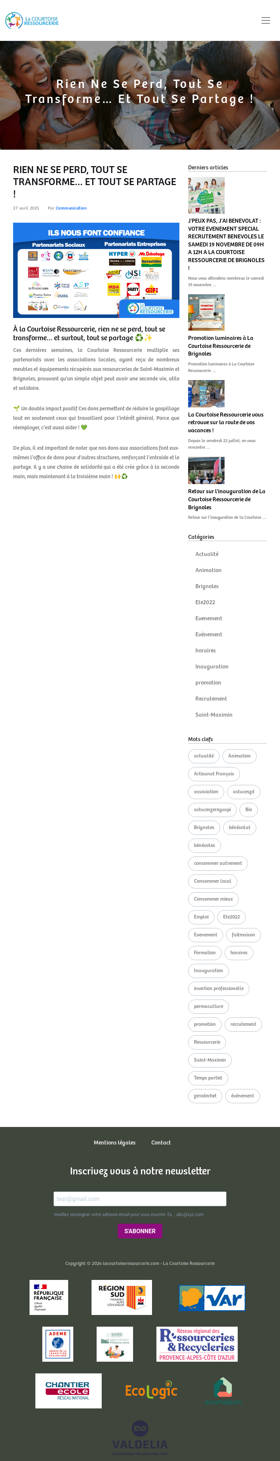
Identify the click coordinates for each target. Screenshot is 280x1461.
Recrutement (211, 699)
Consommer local (213, 881)
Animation (208, 570)
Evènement (208, 635)
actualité (204, 756)
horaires (205, 651)
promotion (208, 683)
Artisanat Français (214, 774)
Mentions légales (115, 1143)
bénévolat (239, 828)
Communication (71, 208)
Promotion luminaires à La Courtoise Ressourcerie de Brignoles (220, 346)
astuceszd (243, 792)
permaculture (208, 1006)
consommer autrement (218, 863)
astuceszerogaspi (212, 810)
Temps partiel (208, 1078)
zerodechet (205, 1096)
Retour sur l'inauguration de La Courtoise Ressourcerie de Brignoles (226, 499)
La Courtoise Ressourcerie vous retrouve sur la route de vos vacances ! (226, 423)
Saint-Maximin (214, 715)
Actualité (206, 554)
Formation (205, 953)
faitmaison (243, 935)
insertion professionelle (219, 989)
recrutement (243, 1024)
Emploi (201, 917)
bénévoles (204, 845)
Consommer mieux (213, 899)
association (206, 792)
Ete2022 (205, 602)
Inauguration (212, 667)
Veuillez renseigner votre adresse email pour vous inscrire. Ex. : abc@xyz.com (129, 1214)
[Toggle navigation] (266, 20)
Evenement (208, 619)
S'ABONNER (139, 1231)
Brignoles (207, 586)
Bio (248, 810)
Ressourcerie (207, 1042)
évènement (242, 1096)
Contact (161, 1143)
